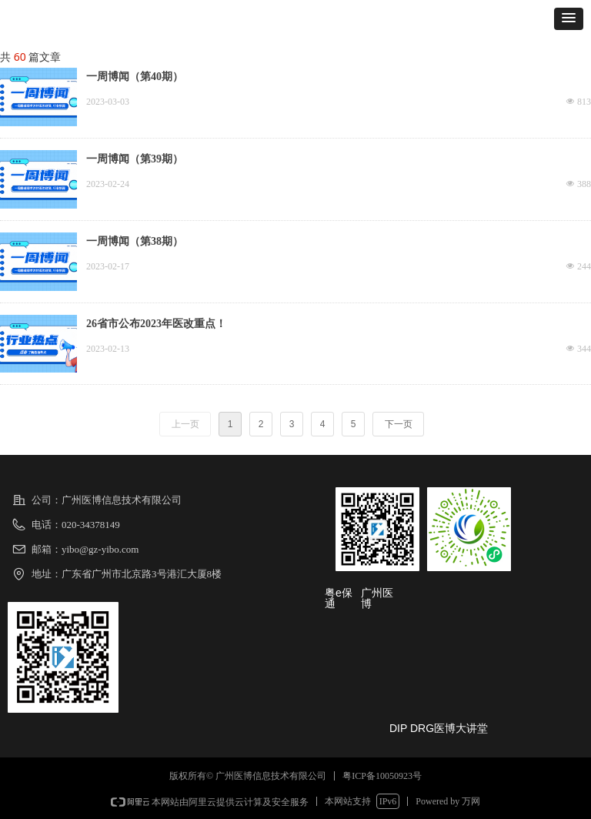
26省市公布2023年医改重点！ (156, 323)
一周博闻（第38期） (134, 241)
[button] (568, 19)
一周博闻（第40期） (134, 76)
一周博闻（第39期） (134, 159)
